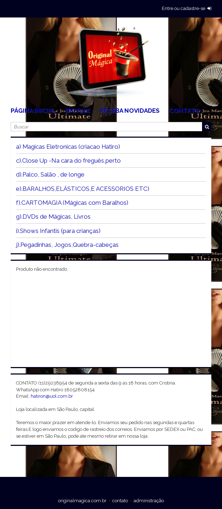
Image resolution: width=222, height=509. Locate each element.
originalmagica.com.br (82, 500)
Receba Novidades (130, 110)
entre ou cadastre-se (183, 8)
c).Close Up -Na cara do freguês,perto (68, 160)
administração (149, 500)
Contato (184, 110)
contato (120, 500)
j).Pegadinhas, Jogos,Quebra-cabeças (67, 244)
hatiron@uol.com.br (52, 396)
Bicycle (78, 110)
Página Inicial (33, 110)
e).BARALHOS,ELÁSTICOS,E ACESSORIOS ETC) (82, 188)
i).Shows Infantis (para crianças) (58, 230)
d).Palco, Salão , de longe (50, 174)
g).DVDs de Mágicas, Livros (53, 216)
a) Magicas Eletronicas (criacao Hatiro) (68, 146)
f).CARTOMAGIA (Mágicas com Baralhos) (72, 202)
